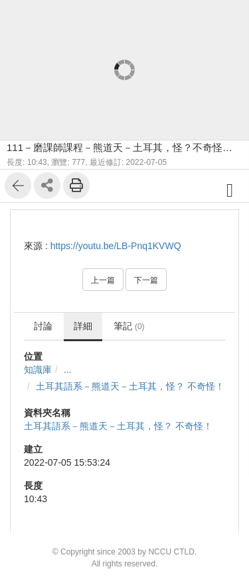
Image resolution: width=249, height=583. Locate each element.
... (68, 369)
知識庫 (38, 369)
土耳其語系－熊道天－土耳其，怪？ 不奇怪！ (130, 386)
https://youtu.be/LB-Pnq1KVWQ (115, 245)
